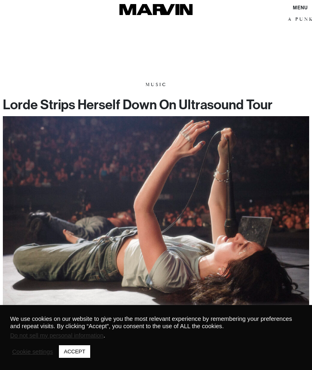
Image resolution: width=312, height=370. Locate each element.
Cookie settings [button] (32, 351)
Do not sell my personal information (57, 335)
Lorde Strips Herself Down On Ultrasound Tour (138, 104)
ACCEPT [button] (74, 351)
